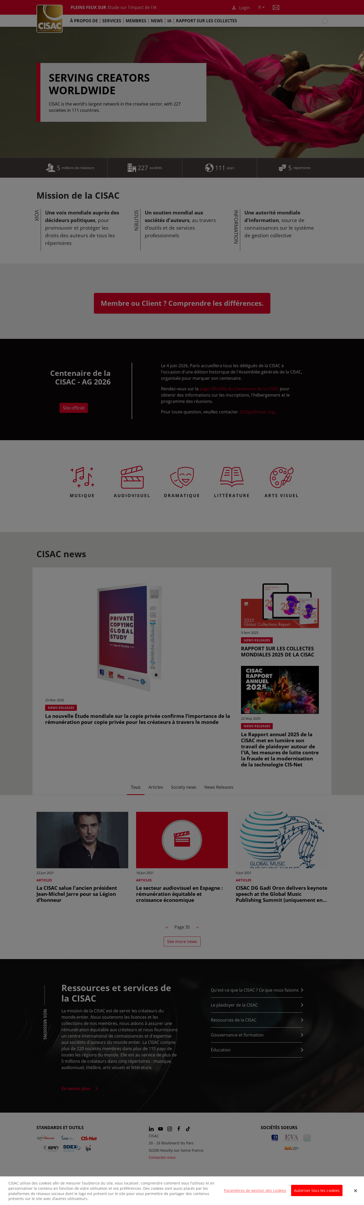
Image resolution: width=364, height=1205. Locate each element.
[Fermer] (355, 1190)
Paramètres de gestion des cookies (255, 1190)
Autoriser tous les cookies (317, 1190)
